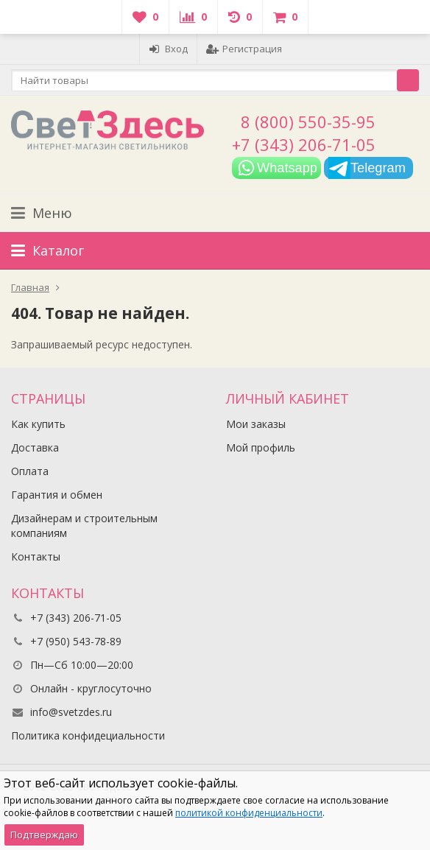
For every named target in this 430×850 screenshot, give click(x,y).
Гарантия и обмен (56, 495)
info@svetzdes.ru (71, 712)
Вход (168, 48)
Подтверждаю (44, 834)
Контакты (35, 556)
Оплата (30, 471)
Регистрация (244, 48)
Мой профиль (260, 447)
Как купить (38, 424)
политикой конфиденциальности (248, 813)
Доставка (35, 447)
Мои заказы (256, 424)
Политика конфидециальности (88, 735)
